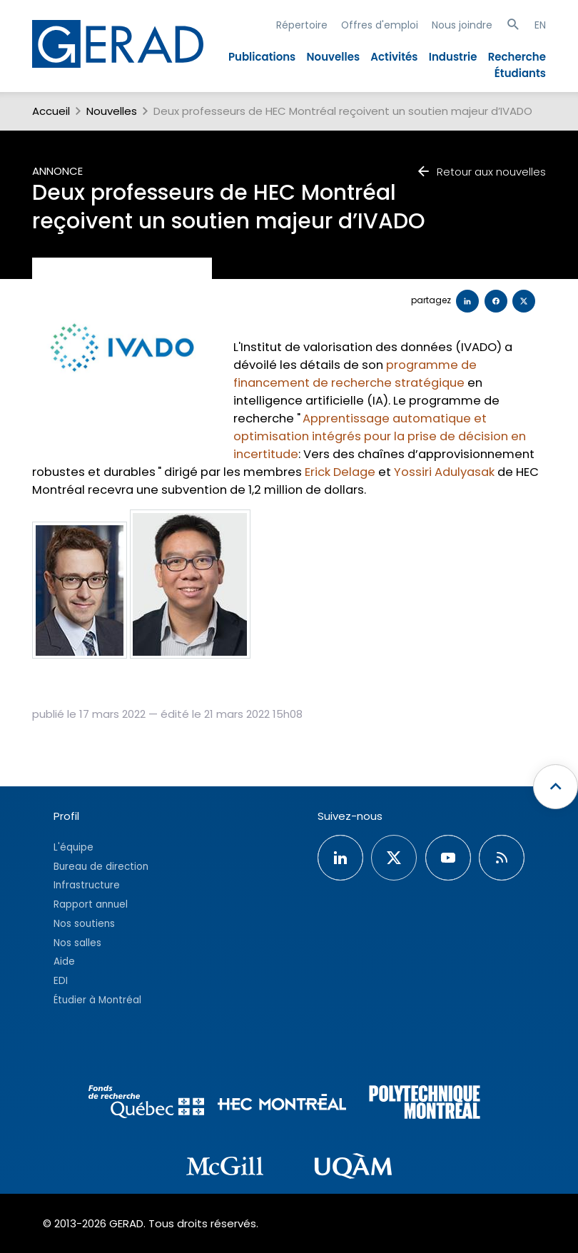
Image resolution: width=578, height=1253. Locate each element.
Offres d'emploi (379, 25)
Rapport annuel (91, 904)
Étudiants (520, 73)
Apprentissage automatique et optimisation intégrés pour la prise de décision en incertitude (379, 436)
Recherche (517, 56)
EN (540, 25)
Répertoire (302, 25)
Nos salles (77, 943)
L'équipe (73, 847)
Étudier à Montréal (97, 1000)
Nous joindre (462, 25)
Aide (64, 961)
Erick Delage (340, 472)
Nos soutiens (84, 923)
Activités (393, 56)
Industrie (453, 56)
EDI (61, 981)
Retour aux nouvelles (481, 171)
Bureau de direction (101, 866)
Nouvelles (333, 56)
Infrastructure (87, 885)
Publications (261, 56)
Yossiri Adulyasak (444, 472)
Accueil (51, 110)
